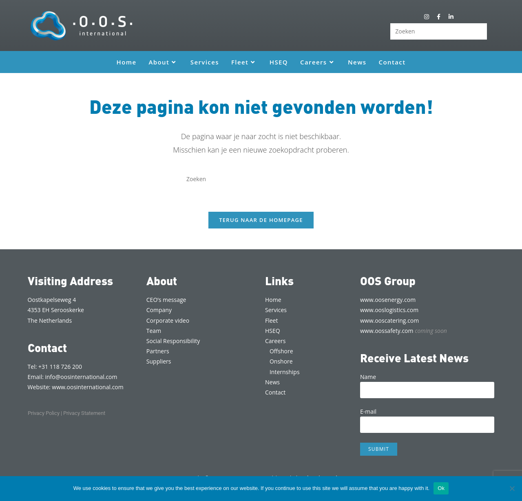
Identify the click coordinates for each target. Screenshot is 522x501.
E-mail (427, 418)
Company (159, 310)
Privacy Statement (84, 413)
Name (427, 383)
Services (276, 310)
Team (153, 331)
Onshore (281, 361)
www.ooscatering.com (389, 320)
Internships (285, 372)
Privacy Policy (44, 413)
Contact (275, 392)
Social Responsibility (173, 341)
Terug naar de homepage (261, 220)
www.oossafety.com (403, 331)
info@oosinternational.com (81, 377)
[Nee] (512, 488)
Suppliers (158, 361)
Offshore (281, 351)
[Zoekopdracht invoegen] (438, 31)
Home (273, 300)
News (272, 382)
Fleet (271, 320)
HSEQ (272, 331)
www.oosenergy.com (388, 300)
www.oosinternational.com (87, 387)
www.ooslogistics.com (389, 310)
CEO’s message (166, 300)
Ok (441, 488)
